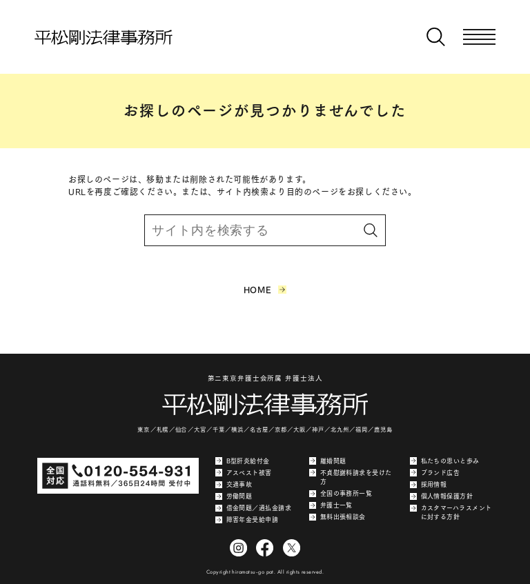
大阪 (299, 429)
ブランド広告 (435, 472)
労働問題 (233, 496)
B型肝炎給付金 (242, 460)
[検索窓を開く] (435, 37)
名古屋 (259, 429)
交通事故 (233, 484)
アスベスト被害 (243, 472)
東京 (143, 429)
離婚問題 (327, 460)
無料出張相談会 (337, 517)
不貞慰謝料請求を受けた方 (350, 477)
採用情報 (428, 484)
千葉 (219, 429)
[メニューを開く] (479, 37)
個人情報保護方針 (441, 496)
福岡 (361, 429)
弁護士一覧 (331, 505)
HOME (265, 289)
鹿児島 (383, 429)
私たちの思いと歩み (445, 460)
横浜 (237, 429)
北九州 (340, 429)
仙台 (181, 429)
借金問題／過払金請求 (253, 508)
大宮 (200, 429)
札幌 (163, 429)
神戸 (318, 429)
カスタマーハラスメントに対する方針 (451, 513)
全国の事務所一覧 (340, 493)
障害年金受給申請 (246, 519)
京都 (281, 429)
